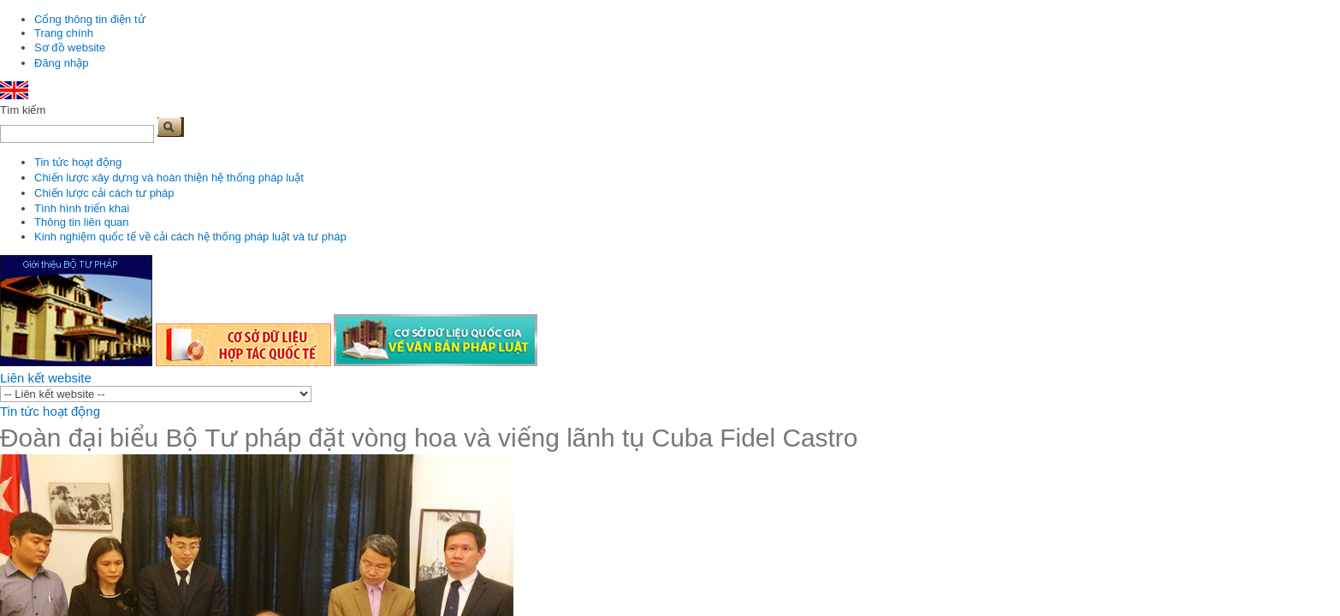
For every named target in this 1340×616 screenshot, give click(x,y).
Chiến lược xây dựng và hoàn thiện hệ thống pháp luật (169, 177)
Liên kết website (46, 377)
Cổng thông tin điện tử (89, 19)
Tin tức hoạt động (78, 162)
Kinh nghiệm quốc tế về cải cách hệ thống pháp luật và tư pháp (190, 236)
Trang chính (63, 33)
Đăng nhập (61, 62)
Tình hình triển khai (81, 208)
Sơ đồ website (69, 47)
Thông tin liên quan (81, 222)
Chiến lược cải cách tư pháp (104, 193)
